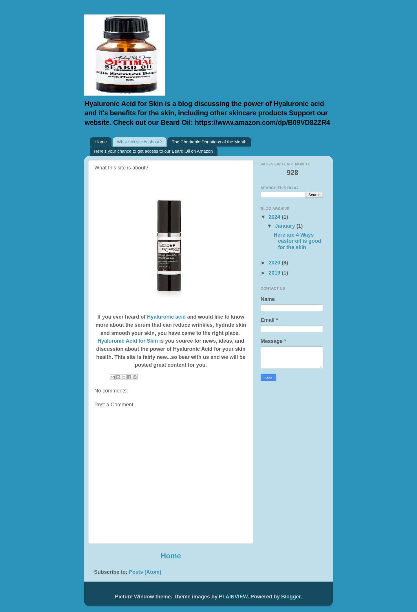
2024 (275, 217)
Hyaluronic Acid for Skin (128, 341)
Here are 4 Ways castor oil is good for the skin (297, 241)
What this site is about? (139, 141)
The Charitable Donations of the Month (209, 141)
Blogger (291, 597)
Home (101, 141)
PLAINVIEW (233, 597)
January (285, 226)
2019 (275, 273)
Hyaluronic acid (167, 317)
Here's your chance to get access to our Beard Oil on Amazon (153, 151)
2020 (275, 263)
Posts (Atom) (145, 572)
